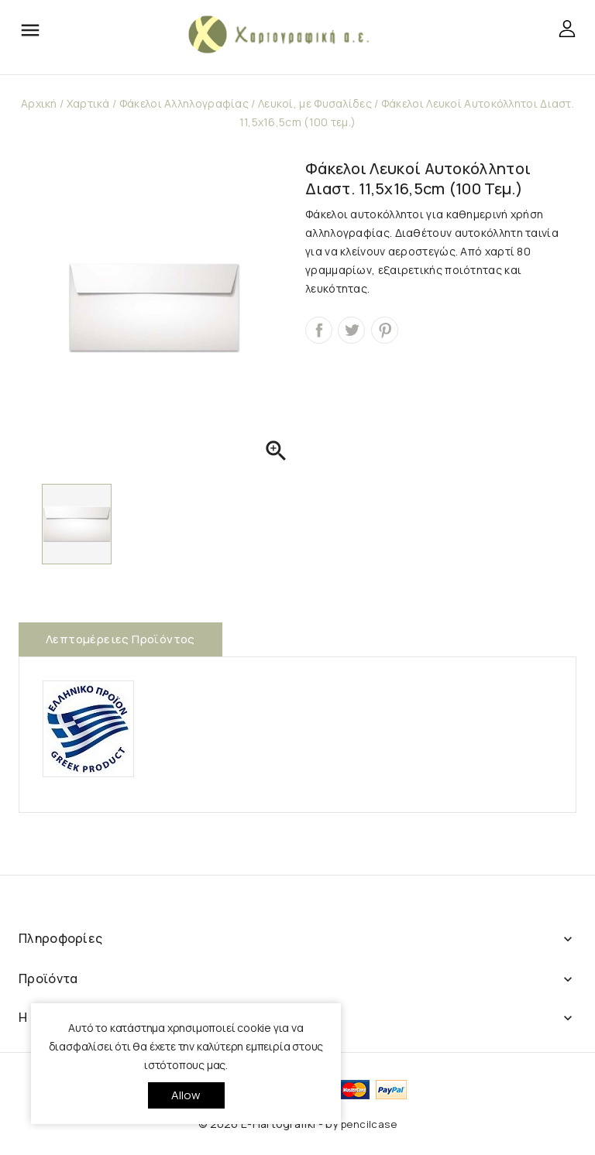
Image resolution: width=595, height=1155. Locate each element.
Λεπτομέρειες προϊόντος (120, 639)
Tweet (351, 330)
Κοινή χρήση (319, 330)
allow (186, 1095)
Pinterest (384, 330)
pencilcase (369, 1124)
